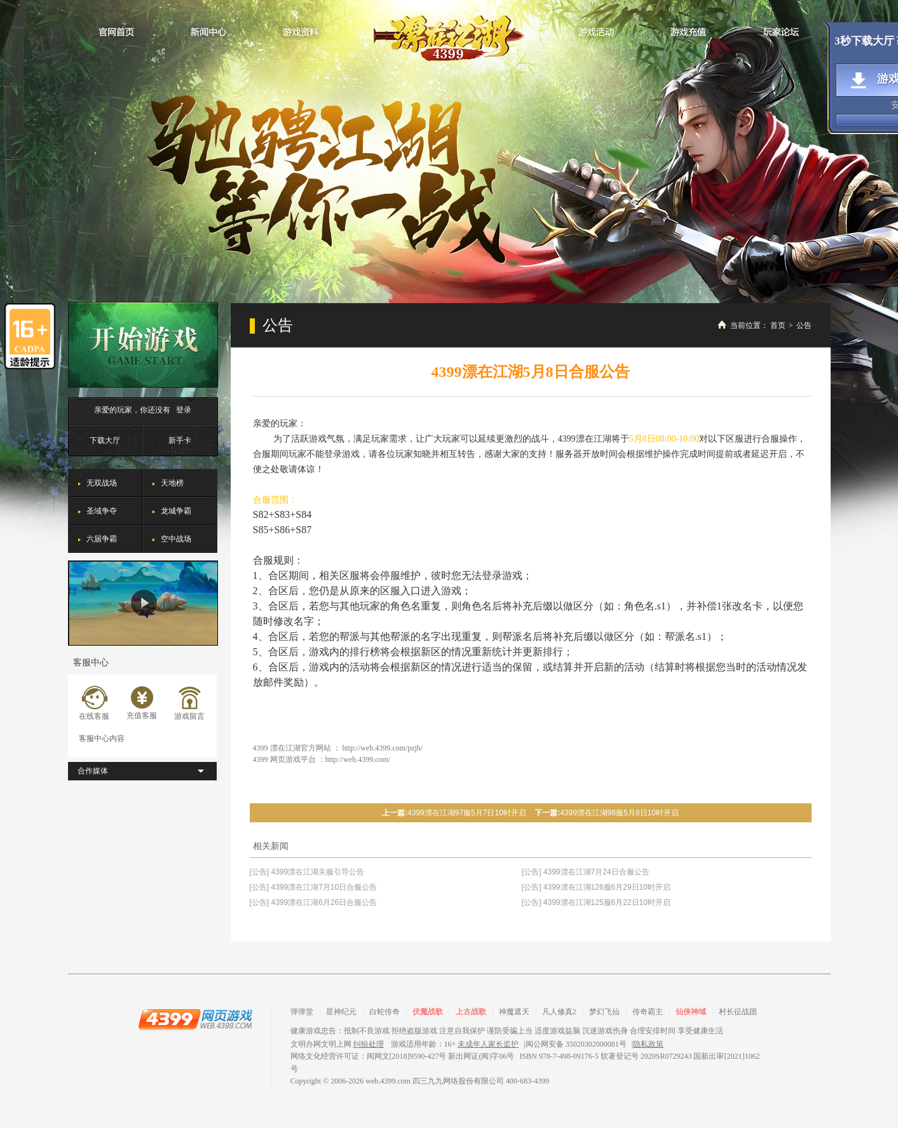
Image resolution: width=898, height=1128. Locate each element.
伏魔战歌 (427, 1011)
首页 (778, 325)
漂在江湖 (449, 34)
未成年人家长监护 (488, 1044)
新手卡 (179, 440)
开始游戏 (143, 345)
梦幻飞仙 (604, 1011)
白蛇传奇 (384, 1011)
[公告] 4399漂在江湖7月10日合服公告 (314, 887)
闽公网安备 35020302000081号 (576, 1044)
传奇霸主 (647, 1011)
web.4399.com (388, 1081)
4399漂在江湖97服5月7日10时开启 (466, 812)
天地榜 (172, 483)
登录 (183, 409)
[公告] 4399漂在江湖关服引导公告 (307, 871)
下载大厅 (105, 440)
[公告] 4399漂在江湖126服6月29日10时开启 (596, 887)
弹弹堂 (301, 1011)
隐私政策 (648, 1044)
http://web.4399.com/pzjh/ (383, 748)
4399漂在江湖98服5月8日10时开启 (619, 812)
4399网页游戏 (195, 1018)
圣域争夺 (101, 510)
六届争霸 (101, 538)
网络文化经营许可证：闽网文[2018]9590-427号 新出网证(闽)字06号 (402, 1056)
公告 (804, 325)
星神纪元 (341, 1011)
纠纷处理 (368, 1044)
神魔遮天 (514, 1011)
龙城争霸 (176, 510)
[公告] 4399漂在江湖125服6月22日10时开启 (596, 902)
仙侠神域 (691, 1011)
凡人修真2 (559, 1011)
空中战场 (176, 538)
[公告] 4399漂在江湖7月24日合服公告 (586, 871)
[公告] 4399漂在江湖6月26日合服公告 (314, 902)
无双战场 (101, 483)
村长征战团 (738, 1011)
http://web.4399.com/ (358, 759)
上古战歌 (471, 1011)
